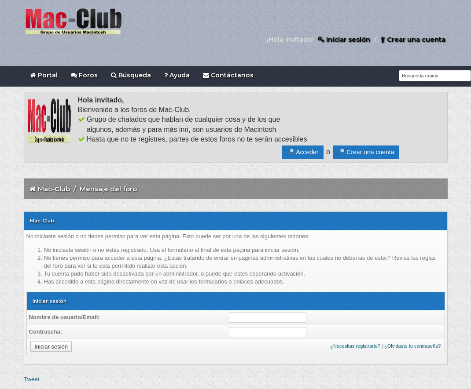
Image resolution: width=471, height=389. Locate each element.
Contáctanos (228, 75)
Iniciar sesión (344, 39)
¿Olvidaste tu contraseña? (412, 346)
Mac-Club (54, 189)
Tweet (32, 379)
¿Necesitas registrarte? (355, 346)
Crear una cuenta (412, 39)
